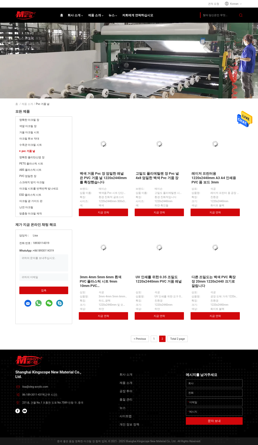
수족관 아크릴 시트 (30, 144)
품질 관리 (126, 399)
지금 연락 (103, 212)
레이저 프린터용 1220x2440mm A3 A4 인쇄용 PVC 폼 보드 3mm (214, 177)
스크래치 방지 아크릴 (32, 182)
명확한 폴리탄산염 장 (32, 157)
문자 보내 (214, 421)
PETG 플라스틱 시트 (31, 163)
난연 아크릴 (26, 207)
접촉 (43, 290)
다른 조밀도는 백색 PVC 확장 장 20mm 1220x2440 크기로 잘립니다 (214, 281)
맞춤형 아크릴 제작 (30, 213)
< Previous (140, 338)
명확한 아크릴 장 (29, 119)
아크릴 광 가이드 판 (30, 201)
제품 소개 (27, 103)
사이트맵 (126, 416)
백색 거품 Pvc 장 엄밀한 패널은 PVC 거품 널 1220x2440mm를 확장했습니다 (103, 177)
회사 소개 (126, 374)
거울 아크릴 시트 (29, 132)
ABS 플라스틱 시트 (30, 169)
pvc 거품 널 (28, 151)
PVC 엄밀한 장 (27, 176)
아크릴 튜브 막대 (29, 138)
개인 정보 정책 (129, 424)
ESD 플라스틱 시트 (30, 194)
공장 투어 (126, 391)
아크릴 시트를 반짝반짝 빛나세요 (38, 188)
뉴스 (123, 408)
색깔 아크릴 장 (28, 126)
